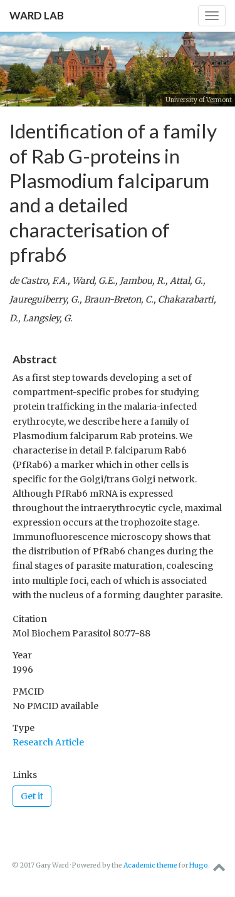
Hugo (198, 865)
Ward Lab (36, 15)
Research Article (48, 742)
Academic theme (150, 865)
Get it (32, 796)
